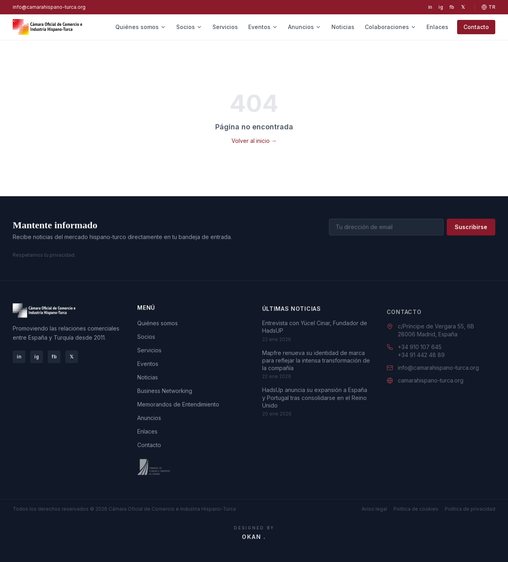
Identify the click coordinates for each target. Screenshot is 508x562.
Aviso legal (374, 509)
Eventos (263, 26)
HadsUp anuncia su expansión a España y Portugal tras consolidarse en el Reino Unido (314, 403)
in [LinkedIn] (19, 357)
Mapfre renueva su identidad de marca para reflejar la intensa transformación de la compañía (316, 366)
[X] (463, 7)
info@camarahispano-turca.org (49, 7)
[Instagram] (440, 7)
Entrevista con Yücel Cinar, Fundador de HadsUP (314, 333)
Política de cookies (415, 509)
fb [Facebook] (54, 357)
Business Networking (164, 392)
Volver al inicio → (254, 140)
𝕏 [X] (72, 357)
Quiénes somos (140, 26)
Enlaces (437, 26)
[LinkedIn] (430, 7)
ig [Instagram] (36, 357)
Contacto (476, 26)
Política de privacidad (470, 509)
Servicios (225, 26)
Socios (189, 26)
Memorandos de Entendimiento (178, 406)
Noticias (342, 26)
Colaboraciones (390, 26)
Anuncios (304, 26)
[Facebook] (452, 7)
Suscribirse (471, 227)
